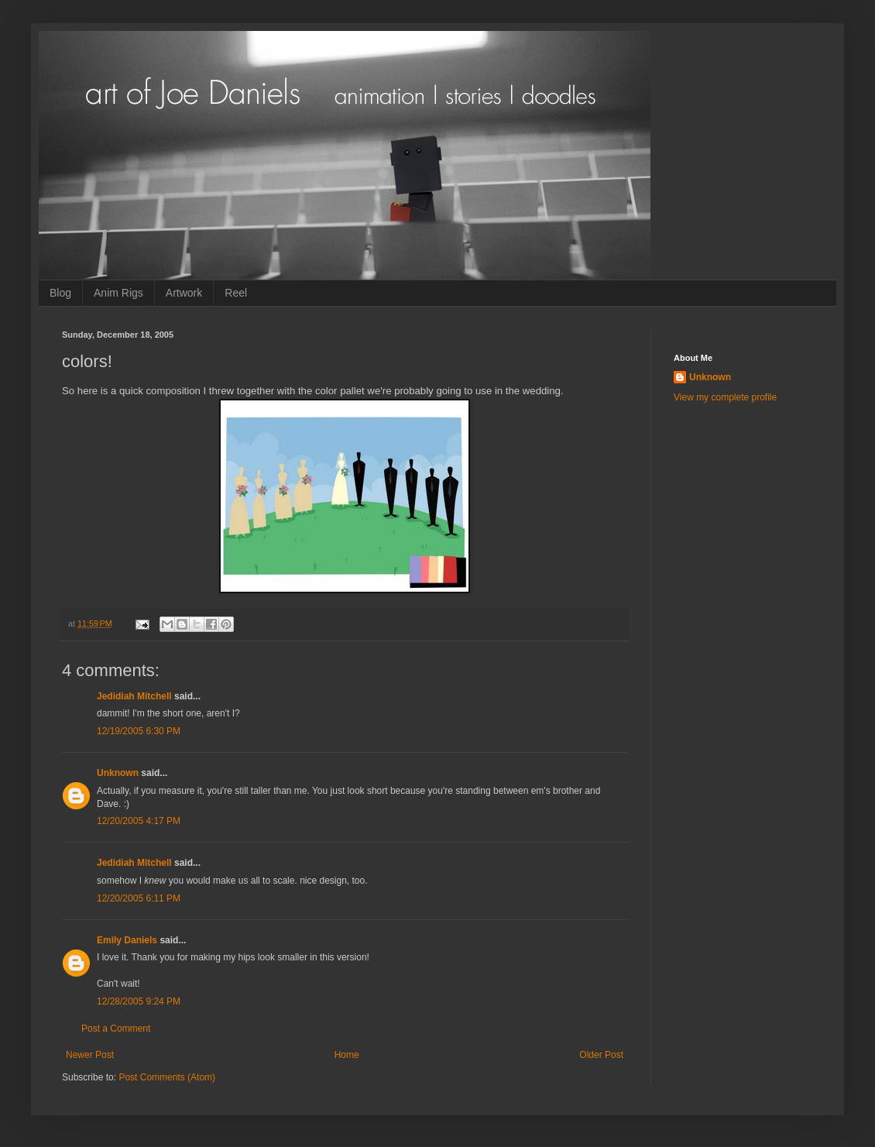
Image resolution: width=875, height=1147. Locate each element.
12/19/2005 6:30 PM (138, 731)
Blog (60, 293)
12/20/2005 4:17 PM (138, 821)
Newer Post (90, 1054)
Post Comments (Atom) (166, 1077)
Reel (236, 293)
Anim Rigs (118, 293)
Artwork (184, 293)
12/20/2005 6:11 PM (138, 898)
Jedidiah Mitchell (134, 696)
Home (347, 1054)
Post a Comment (115, 1028)
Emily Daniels (127, 940)
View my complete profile (725, 397)
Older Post (601, 1054)
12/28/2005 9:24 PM (138, 1001)
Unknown (118, 773)
